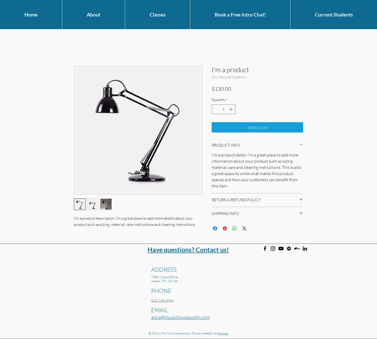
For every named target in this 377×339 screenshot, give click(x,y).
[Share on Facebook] (215, 228)
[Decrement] (215, 109)
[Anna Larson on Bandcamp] (297, 248)
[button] (93, 14)
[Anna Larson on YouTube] (281, 248)
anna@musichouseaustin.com (180, 317)
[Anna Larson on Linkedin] (305, 248)
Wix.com (223, 333)
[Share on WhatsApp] (235, 228)
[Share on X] (244, 228)
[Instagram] (273, 248)
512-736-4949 (162, 300)
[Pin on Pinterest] (225, 228)
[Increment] (231, 109)
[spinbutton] (223, 109)
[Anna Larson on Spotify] (289, 248)
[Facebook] (265, 248)
